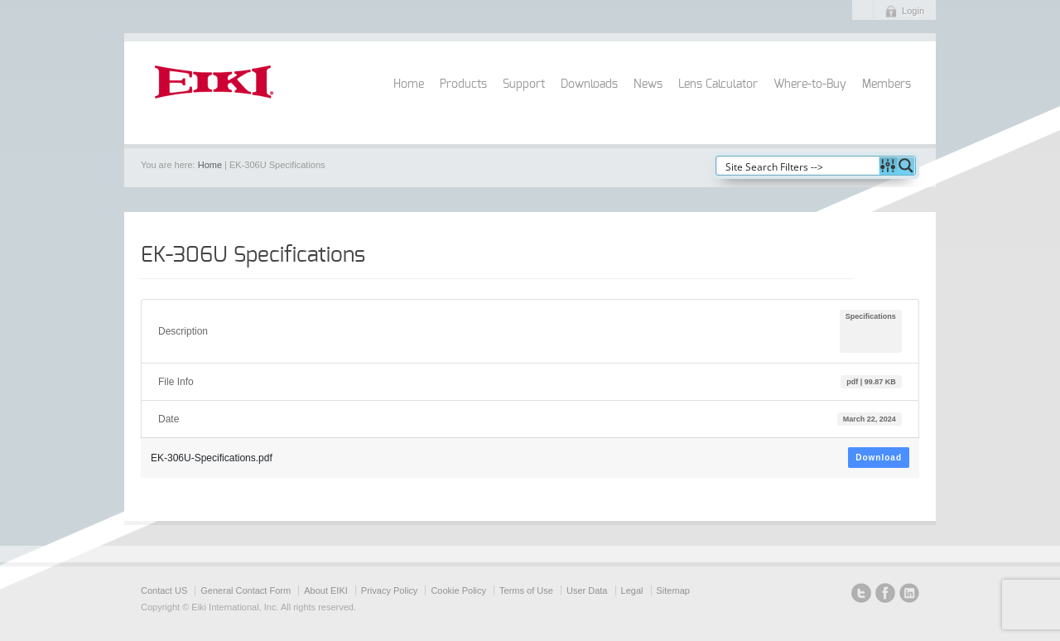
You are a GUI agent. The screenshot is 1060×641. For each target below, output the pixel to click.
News (648, 84)
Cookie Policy (458, 590)
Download (878, 457)
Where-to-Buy (809, 84)
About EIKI (326, 590)
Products (463, 84)
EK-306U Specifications (253, 255)
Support (524, 84)
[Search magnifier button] (906, 166)
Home (408, 84)
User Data (587, 590)
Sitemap (673, 590)
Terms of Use (526, 590)
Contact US (164, 590)
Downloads (589, 84)
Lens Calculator (718, 84)
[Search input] (798, 166)
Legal (632, 590)
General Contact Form (245, 590)
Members (886, 84)
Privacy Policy (389, 590)
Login (913, 11)
